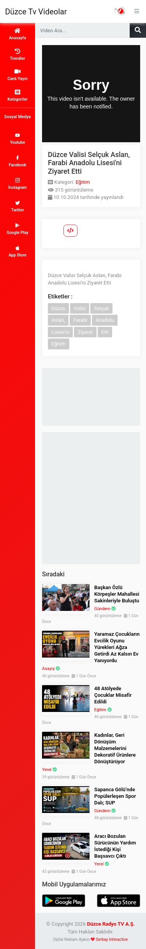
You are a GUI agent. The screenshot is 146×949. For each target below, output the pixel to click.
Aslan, (58, 320)
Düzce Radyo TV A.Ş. (111, 924)
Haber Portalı (119, 11)
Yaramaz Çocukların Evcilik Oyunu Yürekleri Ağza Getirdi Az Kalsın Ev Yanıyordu (117, 647)
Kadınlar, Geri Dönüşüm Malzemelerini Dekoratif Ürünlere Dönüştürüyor (114, 748)
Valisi (80, 308)
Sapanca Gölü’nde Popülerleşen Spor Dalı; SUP (115, 796)
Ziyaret (85, 332)
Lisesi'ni (60, 332)
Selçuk (101, 308)
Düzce (58, 308)
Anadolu (104, 320)
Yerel (46, 769)
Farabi (80, 320)
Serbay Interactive (112, 939)
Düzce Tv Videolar (36, 11)
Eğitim (83, 182)
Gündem (102, 608)
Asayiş (48, 668)
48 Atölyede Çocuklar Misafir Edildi (113, 695)
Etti (105, 332)
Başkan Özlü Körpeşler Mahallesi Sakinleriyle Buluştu (116, 594)
